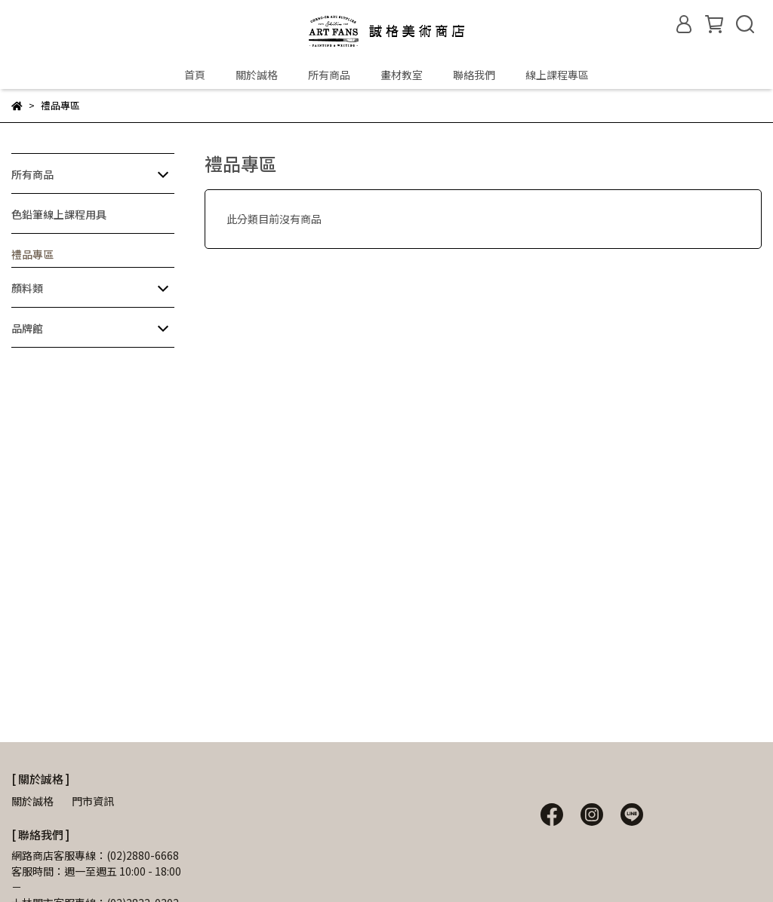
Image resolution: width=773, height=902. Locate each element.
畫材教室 (401, 74)
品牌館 (27, 328)
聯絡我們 (474, 74)
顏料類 (27, 288)
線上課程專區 (557, 74)
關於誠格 (257, 74)
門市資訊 (93, 800)
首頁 (194, 74)
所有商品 (329, 74)
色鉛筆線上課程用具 (58, 214)
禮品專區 (32, 254)
